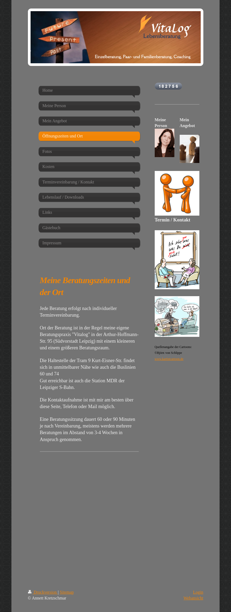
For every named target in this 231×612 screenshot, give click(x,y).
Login (198, 592)
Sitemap (67, 592)
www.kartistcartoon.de (169, 359)
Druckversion (43, 592)
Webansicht (193, 598)
